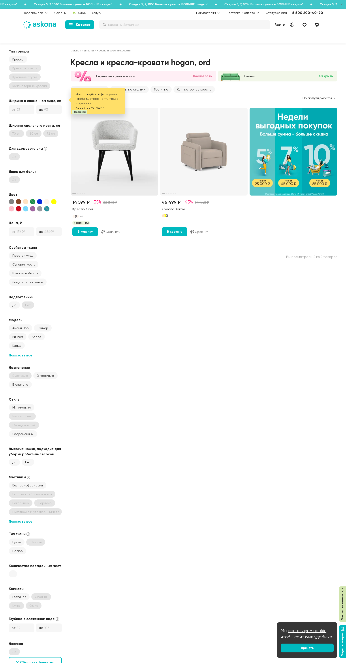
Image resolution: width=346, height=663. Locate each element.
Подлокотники (21, 297)
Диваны (89, 50)
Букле (16, 542)
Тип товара (19, 51)
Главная (76, 50)
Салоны (60, 13)
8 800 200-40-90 (307, 13)
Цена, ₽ (15, 223)
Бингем (17, 337)
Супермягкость (23, 264)
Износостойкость (25, 273)
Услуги (97, 13)
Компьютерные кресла (194, 89)
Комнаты (16, 589)
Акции (79, 13)
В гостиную (45, 375)
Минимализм (21, 407)
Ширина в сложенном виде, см (35, 101)
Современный (23, 434)
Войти (280, 25)
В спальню (20, 384)
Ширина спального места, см (34, 125)
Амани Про (20, 328)
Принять (307, 648)
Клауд (16, 345)
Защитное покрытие (27, 282)
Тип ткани (20, 534)
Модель (16, 320)
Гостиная (19, 597)
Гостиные (161, 89)
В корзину (85, 232)
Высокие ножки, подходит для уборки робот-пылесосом (35, 451)
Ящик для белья (22, 172)
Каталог (79, 25)
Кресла (18, 59)
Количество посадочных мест (35, 566)
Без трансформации (27, 485)
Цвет (13, 194)
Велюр (17, 551)
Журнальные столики (129, 89)
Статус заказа (276, 13)
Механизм (20, 477)
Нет (28, 462)
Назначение (19, 367)
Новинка (16, 644)
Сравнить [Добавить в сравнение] (110, 232)
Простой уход (22, 255)
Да (14, 305)
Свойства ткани (23, 247)
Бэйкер (43, 328)
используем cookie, (307, 630)
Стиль (14, 399)
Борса (36, 337)
